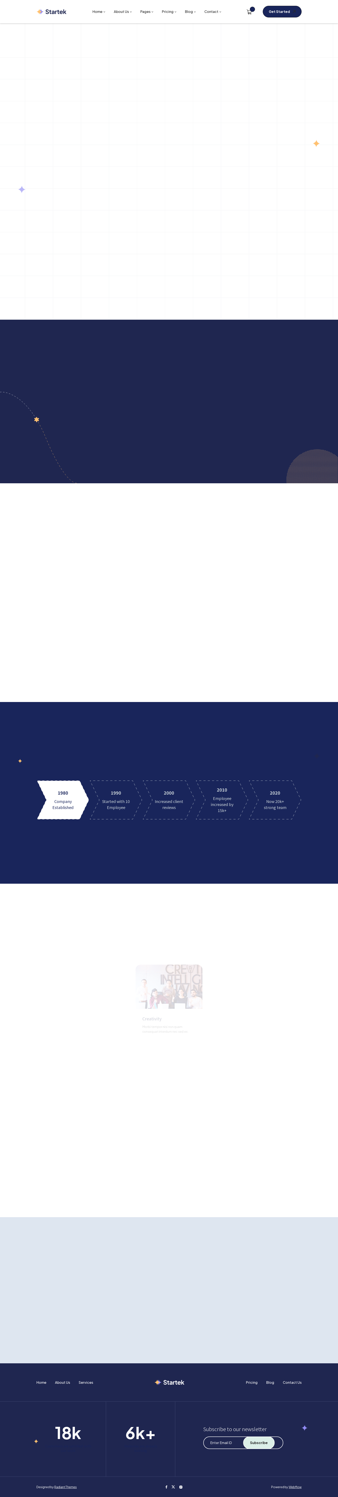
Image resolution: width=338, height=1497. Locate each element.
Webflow (295, 1487)
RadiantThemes (65, 1487)
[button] (99, 11)
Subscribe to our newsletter (235, 1429)
